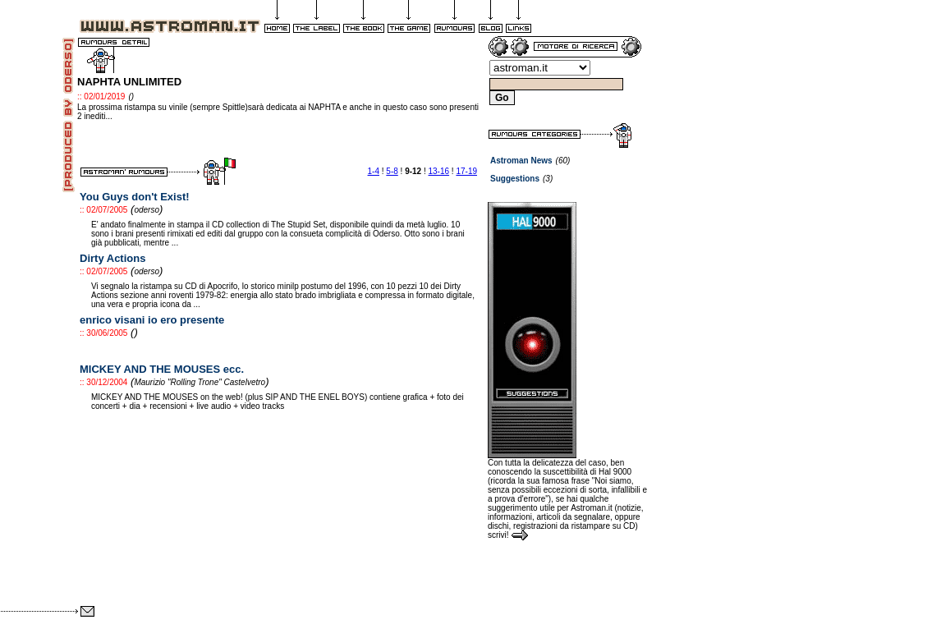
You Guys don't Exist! (135, 197)
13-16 (439, 171)
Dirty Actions (112, 258)
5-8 (391, 171)
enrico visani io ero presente (152, 320)
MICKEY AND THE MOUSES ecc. (162, 369)
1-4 (373, 171)
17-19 (466, 171)
